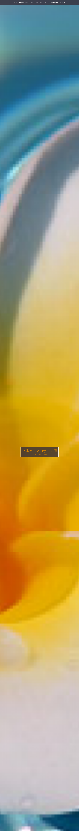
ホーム (15, 2)
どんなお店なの (54, 2)
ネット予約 (62, 2)
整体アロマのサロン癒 (39, 451)
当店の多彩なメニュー (24, 2)
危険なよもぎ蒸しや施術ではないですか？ (40, 2)
